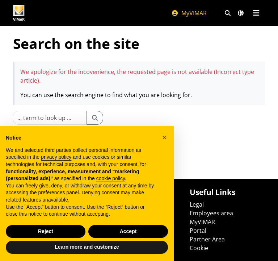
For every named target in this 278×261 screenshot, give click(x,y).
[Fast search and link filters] (227, 13)
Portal (198, 231)
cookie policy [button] (110, 178)
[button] (164, 137)
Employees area (211, 213)
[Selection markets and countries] (240, 13)
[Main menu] (256, 13)
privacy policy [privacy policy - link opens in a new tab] (56, 157)
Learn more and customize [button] (87, 247)
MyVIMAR (189, 13)
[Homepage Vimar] (19, 13)
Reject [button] (45, 231)
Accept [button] (128, 231)
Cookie (199, 248)
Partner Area (207, 239)
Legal (197, 204)
